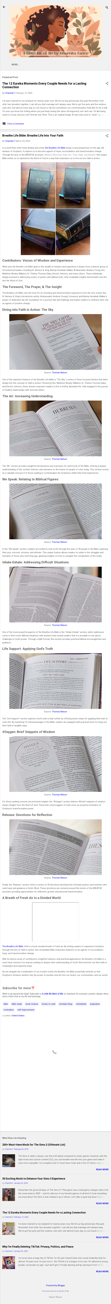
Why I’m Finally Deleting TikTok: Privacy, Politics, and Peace (37, 1247)
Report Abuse (55, 1297)
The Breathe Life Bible (12, 947)
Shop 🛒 (32, 64)
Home (19, 64)
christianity (81, 1004)
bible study (17, 1004)
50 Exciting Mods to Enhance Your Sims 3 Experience (33, 1179)
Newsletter (49, 64)
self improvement (25, 1010)
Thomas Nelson (59, 373)
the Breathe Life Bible (55, 148)
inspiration (95, 1004)
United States (18, 1016)
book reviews (32, 1004)
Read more (102, 1170)
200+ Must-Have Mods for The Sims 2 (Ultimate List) (33, 1145)
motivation (9, 1010)
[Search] (107, 7)
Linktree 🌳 (69, 64)
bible (6, 1004)
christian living (65, 1004)
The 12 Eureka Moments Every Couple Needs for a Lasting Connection (44, 1213)
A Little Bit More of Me (52, 994)
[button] (107, 84)
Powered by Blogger (55, 1286)
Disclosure (88, 64)
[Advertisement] (55, 1107)
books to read (48, 1004)
